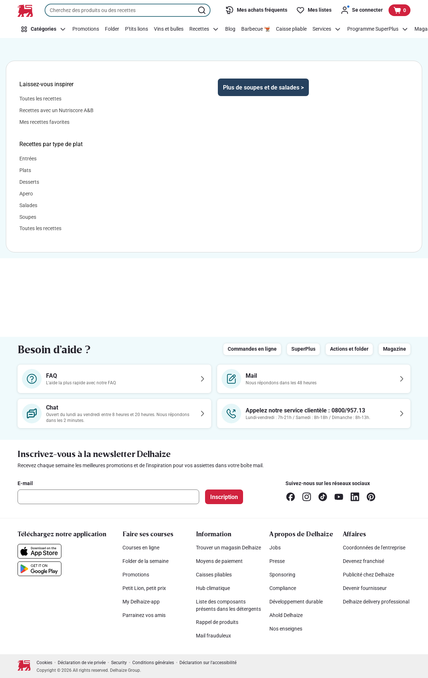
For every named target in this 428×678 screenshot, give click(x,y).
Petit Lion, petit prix (144, 588)
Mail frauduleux (213, 636)
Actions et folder (349, 349)
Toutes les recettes (40, 99)
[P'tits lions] (136, 29)
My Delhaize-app (141, 602)
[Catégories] (43, 29)
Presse (277, 561)
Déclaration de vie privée (82, 662)
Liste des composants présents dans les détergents (228, 605)
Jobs (275, 548)
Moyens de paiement (219, 561)
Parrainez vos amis (144, 615)
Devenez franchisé (363, 561)
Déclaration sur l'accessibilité (207, 662)
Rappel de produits (217, 622)
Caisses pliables (214, 575)
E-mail (25, 483)
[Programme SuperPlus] (378, 29)
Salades (28, 205)
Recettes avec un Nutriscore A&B (56, 110)
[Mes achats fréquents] (256, 10)
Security (119, 662)
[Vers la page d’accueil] (25, 10)
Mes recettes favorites (44, 122)
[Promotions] (85, 29)
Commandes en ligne (252, 349)
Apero (26, 194)
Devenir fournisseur (365, 588)
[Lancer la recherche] (202, 10)
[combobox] (127, 10)
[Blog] (230, 29)
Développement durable (296, 602)
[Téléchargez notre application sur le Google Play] (39, 568)
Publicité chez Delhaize (368, 575)
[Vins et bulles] (168, 29)
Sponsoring (282, 575)
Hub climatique (213, 588)
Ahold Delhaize (286, 615)
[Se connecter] (361, 10)
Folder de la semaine (145, 561)
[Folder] (112, 29)
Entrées (28, 158)
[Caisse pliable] (291, 29)
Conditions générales (153, 662)
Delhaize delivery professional (376, 602)
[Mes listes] (313, 10)
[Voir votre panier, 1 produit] (399, 10)
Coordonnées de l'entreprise (374, 548)
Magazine (394, 349)
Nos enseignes (285, 629)
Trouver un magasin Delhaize (228, 548)
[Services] (327, 29)
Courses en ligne (140, 548)
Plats (25, 170)
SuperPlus (303, 349)
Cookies (44, 662)
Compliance (282, 588)
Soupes (27, 217)
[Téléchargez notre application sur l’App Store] (39, 551)
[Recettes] (204, 29)
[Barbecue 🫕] (255, 29)
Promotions (135, 575)
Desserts (29, 182)
